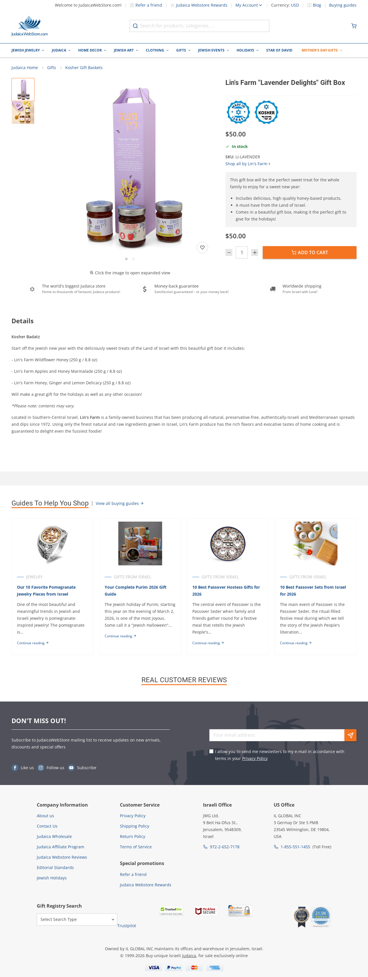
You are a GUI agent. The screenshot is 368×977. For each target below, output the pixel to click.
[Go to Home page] (30, 26)
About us (45, 815)
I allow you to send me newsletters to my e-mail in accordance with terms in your (279, 755)
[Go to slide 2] (133, 259)
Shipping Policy (134, 826)
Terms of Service (136, 846)
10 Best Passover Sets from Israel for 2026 (314, 591)
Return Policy (132, 836)
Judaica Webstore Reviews (62, 857)
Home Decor (90, 50)
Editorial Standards (55, 867)
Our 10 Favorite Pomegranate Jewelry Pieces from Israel (46, 591)
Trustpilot (126, 925)
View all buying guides (120, 504)
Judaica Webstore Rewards (198, 5)
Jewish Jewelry (26, 50)
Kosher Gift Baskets (84, 68)
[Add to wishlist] (202, 248)
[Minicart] (353, 25)
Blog (317, 5)
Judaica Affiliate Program (60, 846)
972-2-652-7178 (224, 846)
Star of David (279, 50)
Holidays (245, 50)
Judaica (59, 50)
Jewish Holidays (52, 878)
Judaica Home (25, 68)
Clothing (155, 50)
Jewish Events (211, 50)
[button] (129, 167)
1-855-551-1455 (295, 846)
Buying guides (342, 5)
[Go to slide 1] (126, 259)
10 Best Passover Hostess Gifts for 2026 (226, 591)
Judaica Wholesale (54, 836)
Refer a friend (146, 5)
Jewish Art (124, 50)
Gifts (181, 50)
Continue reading (33, 643)
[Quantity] (242, 253)
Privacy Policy (255, 758)
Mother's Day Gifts (320, 50)
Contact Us (47, 826)
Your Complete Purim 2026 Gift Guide (136, 591)
